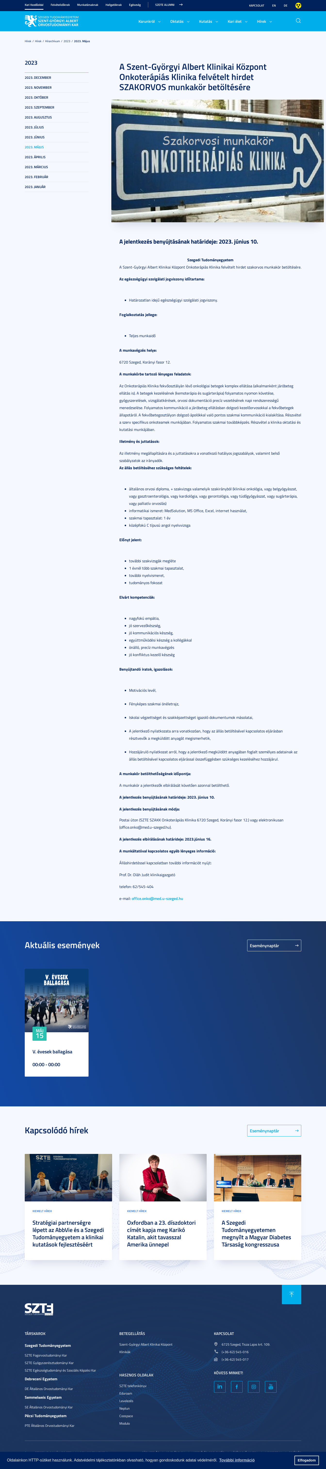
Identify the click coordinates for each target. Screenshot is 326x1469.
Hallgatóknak (114, 5)
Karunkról (147, 21)
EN (274, 5)
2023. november (38, 87)
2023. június (35, 137)
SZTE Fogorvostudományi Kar (46, 1355)
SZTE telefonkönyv (133, 1385)
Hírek (261, 21)
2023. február (36, 177)
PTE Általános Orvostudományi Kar (49, 1425)
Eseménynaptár (264, 945)
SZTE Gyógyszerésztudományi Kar (49, 1362)
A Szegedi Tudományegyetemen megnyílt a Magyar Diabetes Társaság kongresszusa (256, 1233)
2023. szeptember (39, 107)
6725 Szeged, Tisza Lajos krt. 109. (246, 1344)
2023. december (38, 77)
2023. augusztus (38, 117)
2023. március (36, 167)
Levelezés (126, 1400)
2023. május (82, 41)
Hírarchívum (52, 41)
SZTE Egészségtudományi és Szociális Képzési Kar (60, 1370)
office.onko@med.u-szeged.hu (157, 898)
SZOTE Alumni (164, 5)
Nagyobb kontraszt (298, 5)
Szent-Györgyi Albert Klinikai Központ (145, 1344)
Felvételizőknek (60, 5)
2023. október (36, 97)
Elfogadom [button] (307, 1460)
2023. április (35, 157)
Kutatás (205, 21)
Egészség (135, 5)
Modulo (124, 1423)
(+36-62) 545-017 (235, 1359)
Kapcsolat (256, 5)
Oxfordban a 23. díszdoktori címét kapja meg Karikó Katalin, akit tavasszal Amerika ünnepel (161, 1233)
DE (285, 5)
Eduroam (125, 1393)
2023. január (35, 186)
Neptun (124, 1408)
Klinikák (124, 1352)
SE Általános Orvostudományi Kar (49, 1407)
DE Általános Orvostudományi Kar (49, 1388)
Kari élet (235, 21)
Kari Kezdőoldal (34, 5)
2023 (67, 41)
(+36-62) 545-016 (235, 1352)
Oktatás (177, 21)
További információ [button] (237, 1460)
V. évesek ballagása (52, 1051)
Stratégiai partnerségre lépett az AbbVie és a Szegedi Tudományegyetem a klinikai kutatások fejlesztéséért (68, 1233)
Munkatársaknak (87, 5)
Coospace (126, 1415)
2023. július (34, 127)
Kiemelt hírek (42, 1211)
